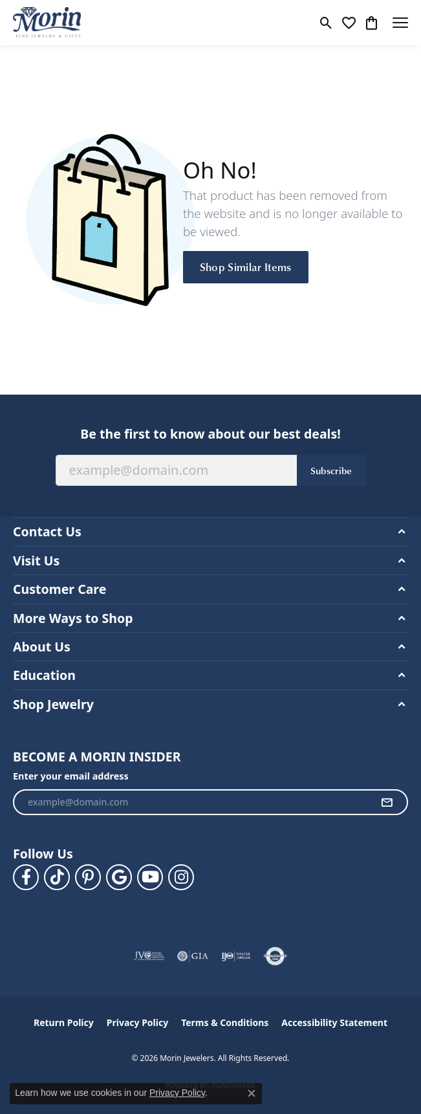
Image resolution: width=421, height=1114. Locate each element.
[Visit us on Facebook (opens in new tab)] (26, 877)
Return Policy (64, 1022)
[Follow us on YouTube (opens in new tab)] (150, 877)
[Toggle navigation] (400, 23)
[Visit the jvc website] (149, 956)
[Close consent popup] (251, 1093)
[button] (326, 23)
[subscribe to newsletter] (387, 802)
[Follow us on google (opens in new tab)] (119, 877)
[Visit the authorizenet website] (275, 956)
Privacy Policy (137, 1022)
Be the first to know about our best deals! (210, 433)
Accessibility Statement (334, 1022)
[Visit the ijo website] (235, 956)
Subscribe (331, 470)
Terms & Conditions (224, 1022)
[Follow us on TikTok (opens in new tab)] (57, 877)
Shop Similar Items (246, 266)
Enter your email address (71, 776)
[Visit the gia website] (192, 956)
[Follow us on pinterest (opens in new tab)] (88, 877)
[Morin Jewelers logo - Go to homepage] (46, 22)
